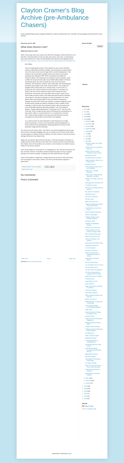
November (89, 124)
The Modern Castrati (91, 185)
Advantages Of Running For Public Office (93, 359)
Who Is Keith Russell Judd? (93, 234)
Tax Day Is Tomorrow (91, 250)
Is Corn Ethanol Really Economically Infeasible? (93, 306)
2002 (85, 398)
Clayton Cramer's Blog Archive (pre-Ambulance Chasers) (55, 17)
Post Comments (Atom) (35, 261)
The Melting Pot (89, 333)
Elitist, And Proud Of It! (91, 201)
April (87, 141)
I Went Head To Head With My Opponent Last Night (93, 175)
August (88, 131)
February (88, 380)
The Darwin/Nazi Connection (93, 158)
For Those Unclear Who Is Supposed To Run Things (93, 273)
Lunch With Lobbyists (91, 292)
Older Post (72, 258)
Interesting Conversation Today (94, 243)
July (87, 133)
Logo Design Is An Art (91, 281)
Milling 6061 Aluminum (91, 354)
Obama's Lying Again (91, 214)
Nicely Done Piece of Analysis (93, 276)
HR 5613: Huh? (89, 199)
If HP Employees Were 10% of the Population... (93, 167)
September (89, 129)
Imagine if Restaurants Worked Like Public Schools (94, 204)
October (88, 126)
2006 (85, 388)
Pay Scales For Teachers (92, 192)
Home (48, 258)
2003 (85, 396)
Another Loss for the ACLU (92, 227)
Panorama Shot (89, 279)
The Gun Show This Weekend (93, 270)
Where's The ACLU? (91, 299)
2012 (85, 109)
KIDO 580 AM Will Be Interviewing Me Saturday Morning (93, 350)
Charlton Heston (89, 316)
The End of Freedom (91, 290)
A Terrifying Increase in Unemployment (91, 341)
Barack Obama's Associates (93, 212)
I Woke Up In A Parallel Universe (91, 171)
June (87, 136)
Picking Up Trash (90, 221)
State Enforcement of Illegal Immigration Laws (93, 312)
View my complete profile (89, 409)
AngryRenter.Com (90, 194)
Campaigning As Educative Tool (94, 183)
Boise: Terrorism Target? (92, 335)
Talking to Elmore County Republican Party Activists (93, 152)
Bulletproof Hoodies (90, 338)
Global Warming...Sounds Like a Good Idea (93, 302)
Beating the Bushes (90, 155)
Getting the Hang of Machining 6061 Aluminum (93, 329)
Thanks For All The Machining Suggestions (93, 319)
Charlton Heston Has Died (92, 326)
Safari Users (88, 309)
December (89, 121)
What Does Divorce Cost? (92, 236)
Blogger (69, 453)
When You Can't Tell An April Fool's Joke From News (93, 366)
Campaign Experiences (91, 245)
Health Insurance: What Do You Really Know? (94, 161)
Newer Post (24, 258)
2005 (85, 391)
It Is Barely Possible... (91, 363)
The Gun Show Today (91, 262)
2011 (85, 112)
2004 (85, 393)
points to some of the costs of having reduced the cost (48, 61)
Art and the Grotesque (91, 196)
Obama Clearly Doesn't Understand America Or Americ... (92, 254)
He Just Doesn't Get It (91, 267)
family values (29, 169)
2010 (85, 114)
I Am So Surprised (90, 248)
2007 (85, 386)
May (87, 138)
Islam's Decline (89, 284)
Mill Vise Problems (90, 356)
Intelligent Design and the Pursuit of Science (92, 217)
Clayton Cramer (89, 406)
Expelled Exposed (90, 164)
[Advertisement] (48, 242)
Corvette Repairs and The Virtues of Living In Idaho (93, 230)
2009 (85, 116)
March (87, 378)
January (88, 383)
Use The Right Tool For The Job (94, 265)
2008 (85, 119)
